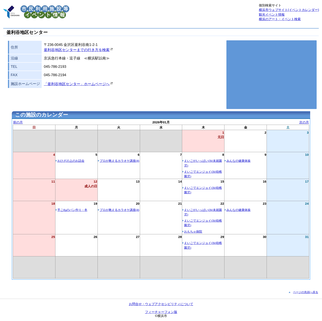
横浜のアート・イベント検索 (280, 19)
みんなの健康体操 (238, 160)
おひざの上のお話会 (70, 160)
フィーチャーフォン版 (161, 312)
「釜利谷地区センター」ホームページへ (77, 84)
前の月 (18, 122)
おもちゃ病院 (193, 231)
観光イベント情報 (272, 14)
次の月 (304, 122)
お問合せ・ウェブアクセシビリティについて (161, 304)
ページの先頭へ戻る (305, 292)
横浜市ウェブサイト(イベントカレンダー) (289, 10)
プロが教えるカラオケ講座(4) (119, 160)
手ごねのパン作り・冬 (72, 210)
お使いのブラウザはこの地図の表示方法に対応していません (271, 74)
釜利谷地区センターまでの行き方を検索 (77, 50)
